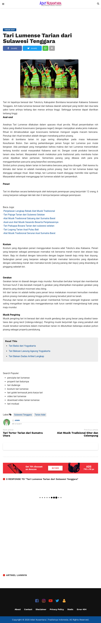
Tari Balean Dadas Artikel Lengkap (26, 356)
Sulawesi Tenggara (23, 415)
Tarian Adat (40, 415)
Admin (17, 420)
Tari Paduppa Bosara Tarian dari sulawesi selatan (28, 225)
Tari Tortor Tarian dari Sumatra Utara (23, 434)
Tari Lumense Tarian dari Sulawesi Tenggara (37, 38)
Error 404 (81, 609)
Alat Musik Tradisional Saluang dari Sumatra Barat (29, 218)
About (18, 609)
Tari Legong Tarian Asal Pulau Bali (21, 229)
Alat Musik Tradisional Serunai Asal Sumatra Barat (29, 233)
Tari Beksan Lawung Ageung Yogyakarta (29, 351)
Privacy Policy (57, 609)
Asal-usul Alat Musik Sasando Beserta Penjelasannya (30, 222)
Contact (28, 609)
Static (70, 609)
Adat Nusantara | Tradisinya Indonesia (49, 620)
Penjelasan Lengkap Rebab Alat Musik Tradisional (29, 211)
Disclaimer (41, 609)
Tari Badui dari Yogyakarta (22, 345)
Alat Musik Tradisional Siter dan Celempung (77, 434)
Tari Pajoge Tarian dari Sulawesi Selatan (24, 214)
